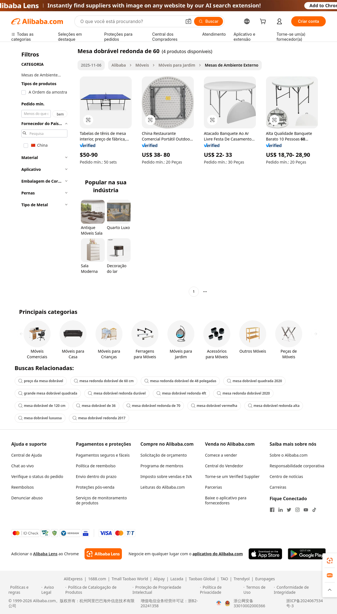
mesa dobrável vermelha (214, 405)
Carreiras (278, 487)
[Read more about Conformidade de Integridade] (301, 590)
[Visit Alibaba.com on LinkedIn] (280, 509)
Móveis (142, 65)
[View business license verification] (218, 603)
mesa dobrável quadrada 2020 (254, 381)
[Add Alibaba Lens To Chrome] (103, 553)
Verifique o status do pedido (37, 476)
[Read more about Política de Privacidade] (221, 590)
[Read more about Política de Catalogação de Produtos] (98, 590)
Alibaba (118, 65)
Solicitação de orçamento (163, 455)
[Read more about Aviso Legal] (52, 590)
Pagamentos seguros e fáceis (103, 455)
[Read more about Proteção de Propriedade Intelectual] (165, 590)
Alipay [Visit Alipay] (159, 578)
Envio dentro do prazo (96, 476)
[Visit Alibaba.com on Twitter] (289, 509)
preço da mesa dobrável (40, 381)
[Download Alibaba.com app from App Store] (265, 553)
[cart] (264, 22)
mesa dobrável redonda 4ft (181, 393)
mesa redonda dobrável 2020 (243, 393)
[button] (188, 21)
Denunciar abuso (27, 497)
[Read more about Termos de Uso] (257, 590)
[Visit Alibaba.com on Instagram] (297, 509)
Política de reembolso (95, 465)
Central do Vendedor (224, 465)
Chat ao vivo (22, 465)
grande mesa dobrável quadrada (47, 393)
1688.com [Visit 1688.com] (97, 578)
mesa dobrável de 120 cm (41, 405)
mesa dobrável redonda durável (116, 393)
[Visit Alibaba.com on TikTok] (314, 509)
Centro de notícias (286, 476)
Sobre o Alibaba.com (289, 455)
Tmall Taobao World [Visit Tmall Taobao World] (130, 578)
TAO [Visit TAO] (224, 578)
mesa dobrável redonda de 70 (153, 405)
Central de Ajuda (26, 455)
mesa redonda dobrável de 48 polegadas (180, 381)
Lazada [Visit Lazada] (176, 578)
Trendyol (242, 578)
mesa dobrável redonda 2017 (99, 418)
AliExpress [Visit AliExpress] (73, 578)
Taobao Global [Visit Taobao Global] (202, 578)
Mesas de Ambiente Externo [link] (231, 65)
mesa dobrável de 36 (96, 405)
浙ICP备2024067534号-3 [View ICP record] (304, 603)
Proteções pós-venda (95, 487)
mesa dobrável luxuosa (40, 418)
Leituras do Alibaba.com (162, 487)
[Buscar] (208, 21)
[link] (329, 560)
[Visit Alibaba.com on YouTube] (305, 509)
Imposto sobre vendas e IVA (166, 476)
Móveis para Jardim (176, 65)
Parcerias (213, 487)
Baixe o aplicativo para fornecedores (225, 500)
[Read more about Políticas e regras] (24, 590)
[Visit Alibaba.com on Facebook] (272, 509)
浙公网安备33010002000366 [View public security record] (249, 603)
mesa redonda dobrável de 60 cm (104, 381)
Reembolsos (22, 487)
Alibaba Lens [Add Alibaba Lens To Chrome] (45, 553)
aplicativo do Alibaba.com (217, 553)
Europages (265, 578)
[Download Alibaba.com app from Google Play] (307, 553)
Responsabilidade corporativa (297, 465)
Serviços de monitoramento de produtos (101, 500)
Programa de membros (161, 465)
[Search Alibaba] (130, 21)
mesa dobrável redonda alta (274, 405)
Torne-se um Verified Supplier (232, 476)
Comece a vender (221, 455)
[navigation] (43, 172)
